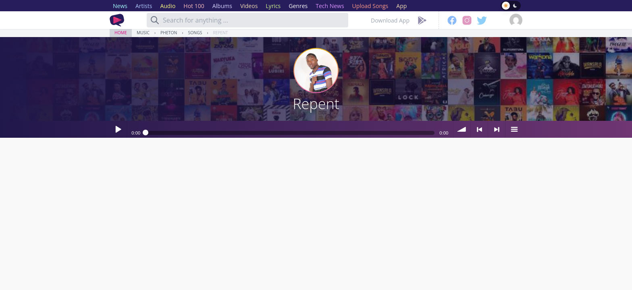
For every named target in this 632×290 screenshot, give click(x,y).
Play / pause (118, 129)
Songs (195, 32)
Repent (220, 32)
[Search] (155, 20)
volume (461, 129)
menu (513, 129)
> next (496, 129)
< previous (479, 129)
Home (120, 32)
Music (143, 32)
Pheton (168, 32)
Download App (390, 20)
